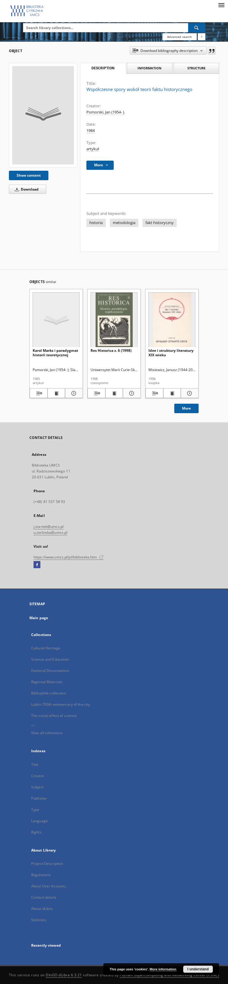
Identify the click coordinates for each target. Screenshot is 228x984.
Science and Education (50, 659)
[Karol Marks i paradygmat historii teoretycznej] (56, 320)
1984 (90, 130)
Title (35, 764)
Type (35, 809)
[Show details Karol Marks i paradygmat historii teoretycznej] (73, 393)
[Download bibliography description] (38, 393)
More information (163, 969)
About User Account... (49, 886)
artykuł (92, 148)
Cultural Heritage (45, 648)
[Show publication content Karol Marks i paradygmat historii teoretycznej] (56, 393)
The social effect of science (54, 715)
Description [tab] (102, 68)
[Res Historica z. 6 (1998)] (114, 320)
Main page (38, 617)
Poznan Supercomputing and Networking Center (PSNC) (169, 974)
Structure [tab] (196, 68)
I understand (198, 969)
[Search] (196, 27)
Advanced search (179, 37)
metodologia (124, 222)
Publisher (39, 798)
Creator (37, 775)
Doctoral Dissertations (50, 670)
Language (39, 820)
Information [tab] (149, 68)
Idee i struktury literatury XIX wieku (171, 352)
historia (96, 222)
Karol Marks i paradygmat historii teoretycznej (55, 352)
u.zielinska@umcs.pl (50, 532)
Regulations (41, 874)
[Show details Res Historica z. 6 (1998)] (131, 393)
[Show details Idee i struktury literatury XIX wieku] (188, 393)
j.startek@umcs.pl (49, 526)
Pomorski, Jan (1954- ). (105, 112)
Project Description (47, 863)
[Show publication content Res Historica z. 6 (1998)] (114, 393)
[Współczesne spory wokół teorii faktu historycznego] (43, 115)
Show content (29, 175)
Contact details (43, 897)
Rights (36, 832)
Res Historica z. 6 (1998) (111, 350)
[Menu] (221, 4)
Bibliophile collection (48, 693)
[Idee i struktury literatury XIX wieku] (172, 320)
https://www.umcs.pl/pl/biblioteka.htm (69, 557)
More (186, 408)
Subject (37, 787)
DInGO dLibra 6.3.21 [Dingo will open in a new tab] (64, 974)
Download (26, 189)
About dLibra (42, 908)
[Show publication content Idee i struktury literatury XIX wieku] (172, 393)
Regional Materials (47, 681)
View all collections (47, 732)
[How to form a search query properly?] (201, 36)
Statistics (38, 919)
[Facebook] (37, 565)
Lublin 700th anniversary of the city (60, 704)
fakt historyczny (159, 222)
